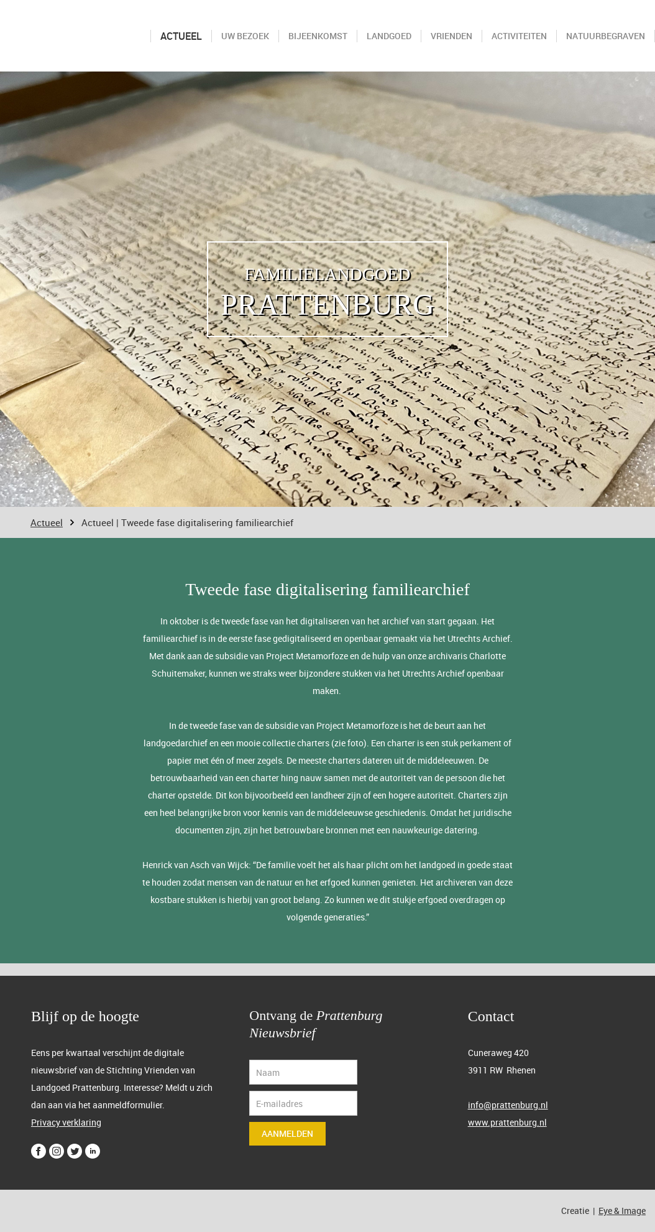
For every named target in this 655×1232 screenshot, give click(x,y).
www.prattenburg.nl (507, 1122)
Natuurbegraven (605, 36)
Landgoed (389, 36)
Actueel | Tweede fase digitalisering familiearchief (187, 522)
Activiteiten (519, 36)
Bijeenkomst (317, 36)
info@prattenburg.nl (508, 1105)
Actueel (181, 36)
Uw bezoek (245, 36)
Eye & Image (622, 1210)
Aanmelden (287, 1133)
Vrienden (451, 36)
